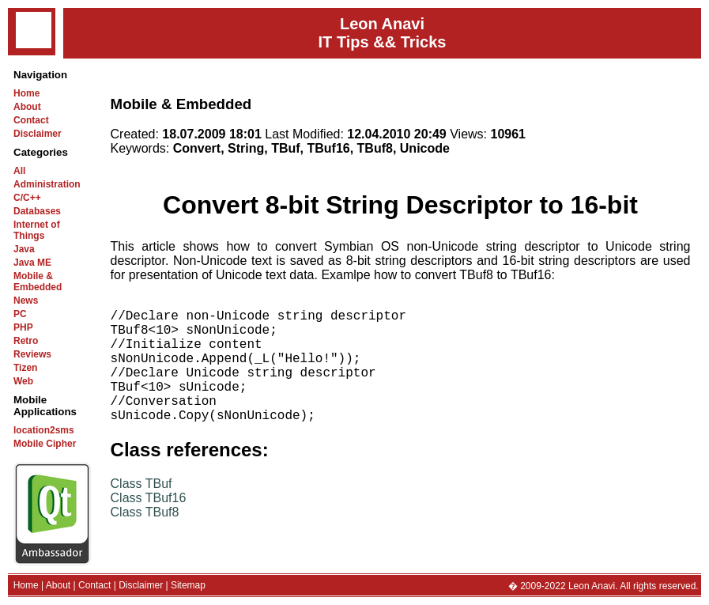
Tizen (25, 367)
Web (23, 381)
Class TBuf (141, 512)
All (19, 170)
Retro (25, 340)
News (25, 300)
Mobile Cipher (44, 443)
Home (26, 93)
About (27, 106)
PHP (23, 327)
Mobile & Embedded (37, 281)
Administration (47, 184)
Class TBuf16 (149, 526)
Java (24, 249)
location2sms (43, 430)
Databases (37, 211)
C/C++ (27, 197)
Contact (31, 120)
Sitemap (188, 585)
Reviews (32, 354)
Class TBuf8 (145, 540)
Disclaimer (37, 133)
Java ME (32, 262)
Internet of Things (36, 230)
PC (20, 314)
